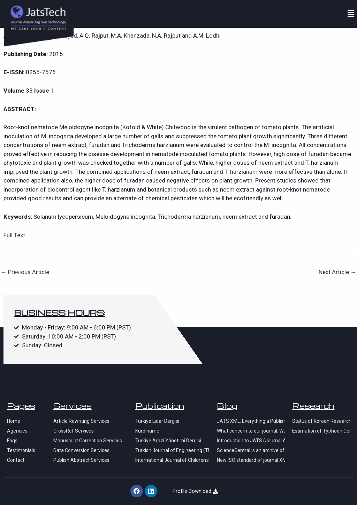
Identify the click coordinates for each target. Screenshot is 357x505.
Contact (15, 460)
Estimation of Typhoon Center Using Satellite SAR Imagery (321, 431)
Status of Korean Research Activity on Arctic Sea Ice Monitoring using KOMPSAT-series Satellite (321, 421)
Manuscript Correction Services (87, 440)
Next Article (337, 272)
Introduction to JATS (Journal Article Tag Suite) (251, 440)
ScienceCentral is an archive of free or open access (251, 450)
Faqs (12, 440)
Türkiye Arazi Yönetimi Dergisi (168, 440)
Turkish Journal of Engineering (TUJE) (172, 450)
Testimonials (21, 450)
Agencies (17, 431)
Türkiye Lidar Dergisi (157, 421)
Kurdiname (147, 431)
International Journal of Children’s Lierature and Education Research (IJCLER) (172, 460)
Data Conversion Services (81, 450)
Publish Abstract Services (81, 460)
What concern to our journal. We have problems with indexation (251, 431)
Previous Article (25, 272)
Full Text (14, 235)
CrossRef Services (73, 431)
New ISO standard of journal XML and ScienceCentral (251, 460)
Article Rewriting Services (81, 421)
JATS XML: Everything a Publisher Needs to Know (251, 421)
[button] (351, 13)
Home (13, 421)
